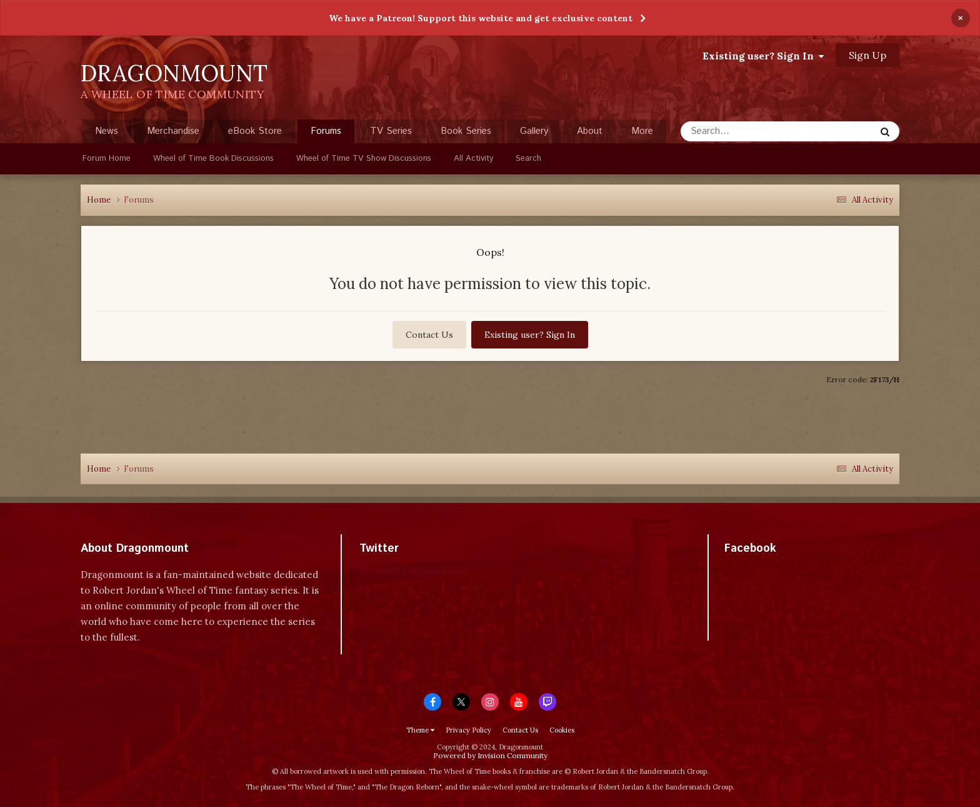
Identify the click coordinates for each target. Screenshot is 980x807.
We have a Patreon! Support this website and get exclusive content (480, 18)
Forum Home (106, 159)
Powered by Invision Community (490, 755)
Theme (420, 730)
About (589, 131)
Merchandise (173, 131)
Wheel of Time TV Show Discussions (363, 159)
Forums (326, 133)
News (106, 131)
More (642, 131)
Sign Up (867, 55)
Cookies (561, 730)
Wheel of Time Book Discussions (213, 159)
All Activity (473, 159)
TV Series (391, 131)
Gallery (534, 131)
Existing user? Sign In (763, 55)
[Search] (753, 131)
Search (528, 159)
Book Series (466, 131)
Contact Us (429, 334)
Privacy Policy (468, 730)
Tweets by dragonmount (414, 570)
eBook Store (255, 131)
